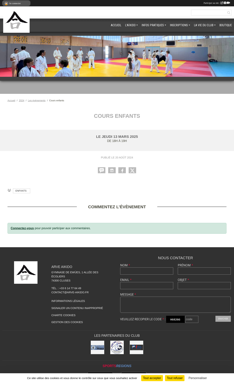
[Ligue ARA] (117, 347)
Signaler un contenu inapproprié (77, 308)
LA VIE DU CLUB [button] (203, 25)
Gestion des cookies (67, 322)
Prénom (185, 265)
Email (126, 280)
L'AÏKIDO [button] (130, 25)
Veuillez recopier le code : (142, 319)
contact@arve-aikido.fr (70, 292)
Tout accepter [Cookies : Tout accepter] (152, 378)
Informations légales (68, 300)
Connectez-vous (22, 228)
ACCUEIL (116, 25)
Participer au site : (217, 3)
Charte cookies (63, 315)
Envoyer (223, 318)
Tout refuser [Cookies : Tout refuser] (175, 378)
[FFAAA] (136, 347)
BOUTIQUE (225, 25)
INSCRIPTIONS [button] (179, 25)
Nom (125, 265)
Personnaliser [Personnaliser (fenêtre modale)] (198, 378)
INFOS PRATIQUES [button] (153, 25)
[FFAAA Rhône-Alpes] (97, 347)
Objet (183, 280)
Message (128, 294)
